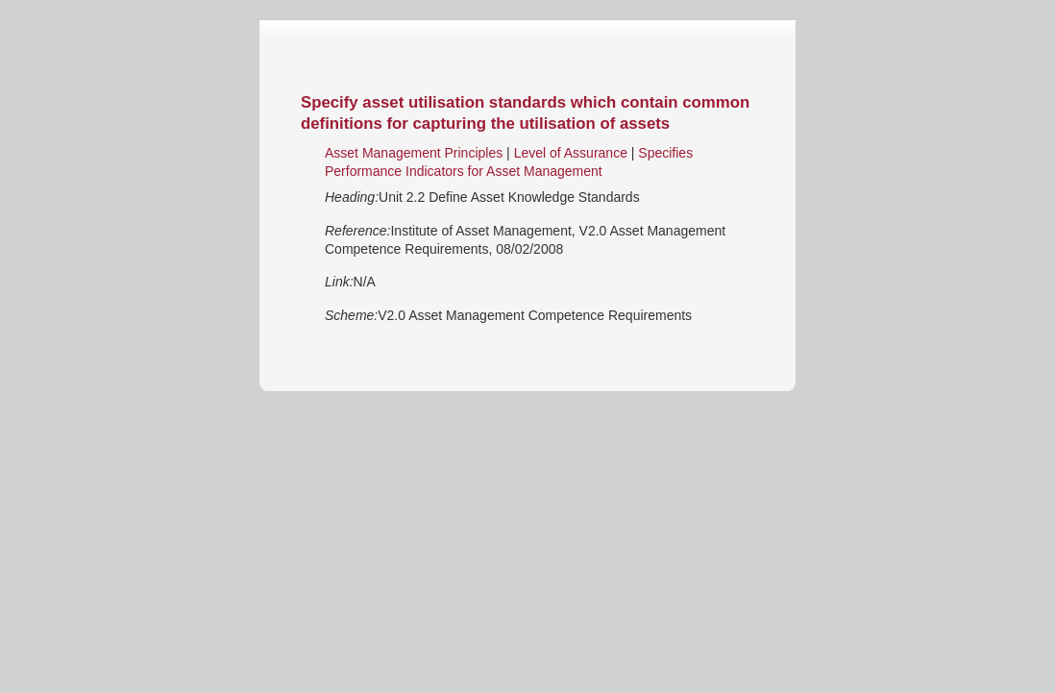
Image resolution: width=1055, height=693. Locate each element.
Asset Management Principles (414, 153)
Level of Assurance (572, 153)
